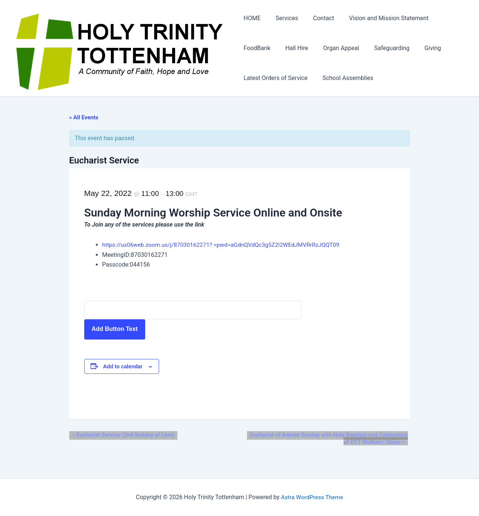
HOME (252, 18)
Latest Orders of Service (276, 78)
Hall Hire (294, 48)
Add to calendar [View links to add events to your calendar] (129, 367)
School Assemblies (345, 78)
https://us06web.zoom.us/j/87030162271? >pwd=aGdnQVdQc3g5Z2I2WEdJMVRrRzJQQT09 (231, 245)
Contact (317, 18)
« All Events (89, 118)
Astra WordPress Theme (312, 497)
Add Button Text (121, 329)
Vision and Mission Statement (380, 18)
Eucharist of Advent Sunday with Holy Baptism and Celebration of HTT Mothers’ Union (338, 439)
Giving (420, 48)
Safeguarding (383, 48)
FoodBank (257, 48)
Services (283, 18)
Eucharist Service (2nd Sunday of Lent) (126, 435)
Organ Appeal (335, 48)
